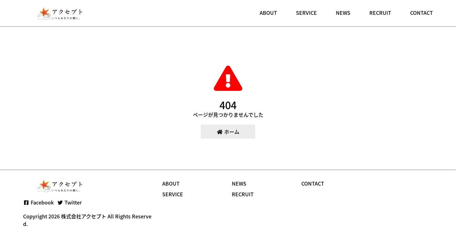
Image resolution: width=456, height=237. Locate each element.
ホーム (228, 131)
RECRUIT (380, 12)
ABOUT (268, 12)
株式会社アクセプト (83, 216)
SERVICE (306, 12)
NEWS (343, 12)
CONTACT (421, 12)
